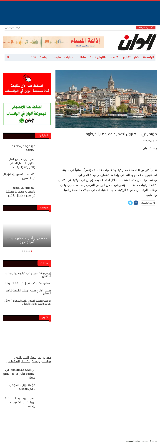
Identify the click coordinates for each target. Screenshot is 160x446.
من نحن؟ (153, 441)
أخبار (137, 57)
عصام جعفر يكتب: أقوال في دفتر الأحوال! (28, 283)
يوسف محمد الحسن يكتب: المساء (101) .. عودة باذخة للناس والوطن (28, 302)
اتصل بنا (145, 441)
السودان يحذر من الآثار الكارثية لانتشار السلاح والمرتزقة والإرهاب (22, 163)
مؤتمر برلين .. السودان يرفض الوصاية (22, 386)
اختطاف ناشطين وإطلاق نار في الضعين (19, 176)
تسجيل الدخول (12, 27)
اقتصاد (114, 57)
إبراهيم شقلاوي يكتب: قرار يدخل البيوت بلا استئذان (28, 275)
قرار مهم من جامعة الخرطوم (23, 147)
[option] (27, 233)
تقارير (126, 57)
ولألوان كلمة (98, 57)
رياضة (43, 57)
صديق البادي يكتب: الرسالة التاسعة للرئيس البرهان (28, 292)
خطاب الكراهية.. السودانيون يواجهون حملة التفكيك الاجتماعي (28, 359)
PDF (33, 57)
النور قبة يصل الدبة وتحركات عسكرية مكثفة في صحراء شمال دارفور (20, 191)
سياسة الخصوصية (133, 441)
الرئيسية (148, 57)
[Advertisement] (80, 8)
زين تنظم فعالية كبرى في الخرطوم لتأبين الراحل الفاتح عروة (19, 373)
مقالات (81, 57)
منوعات (56, 57)
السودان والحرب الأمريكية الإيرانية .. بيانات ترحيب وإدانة (20, 402)
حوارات (68, 57)
